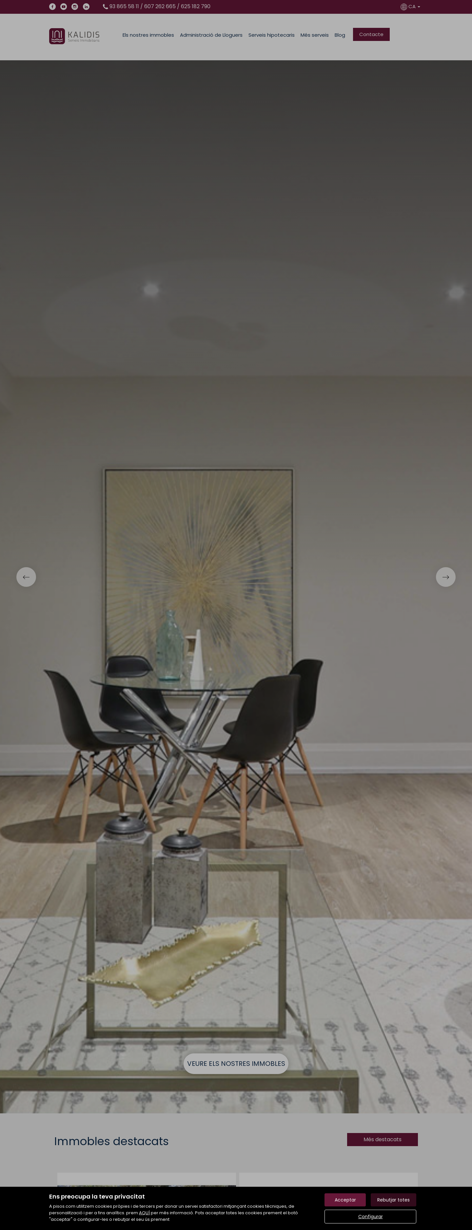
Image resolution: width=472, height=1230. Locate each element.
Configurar (370, 1216)
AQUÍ (144, 1213)
